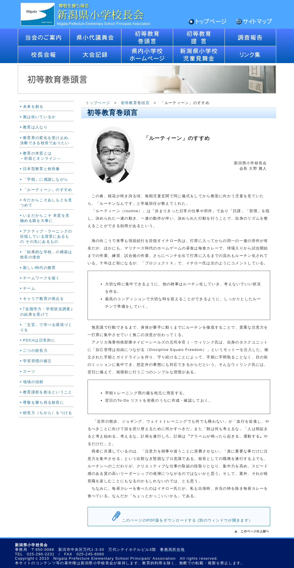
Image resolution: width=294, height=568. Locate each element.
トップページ (98, 103)
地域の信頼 (33, 382)
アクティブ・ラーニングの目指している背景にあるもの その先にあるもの (46, 236)
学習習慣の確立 (37, 361)
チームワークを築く (41, 278)
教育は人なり (35, 127)
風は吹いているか (39, 117)
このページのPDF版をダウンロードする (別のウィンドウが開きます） (187, 520)
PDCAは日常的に (39, 340)
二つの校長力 (35, 350)
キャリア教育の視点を (43, 298)
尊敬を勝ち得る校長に (43, 402)
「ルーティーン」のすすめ (47, 190)
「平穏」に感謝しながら (45, 179)
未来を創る (33, 106)
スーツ (29, 371)
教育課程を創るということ (47, 392)
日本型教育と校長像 (41, 169)
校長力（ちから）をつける (47, 413)
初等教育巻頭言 (135, 103)
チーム (29, 288)
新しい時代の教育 (39, 268)
